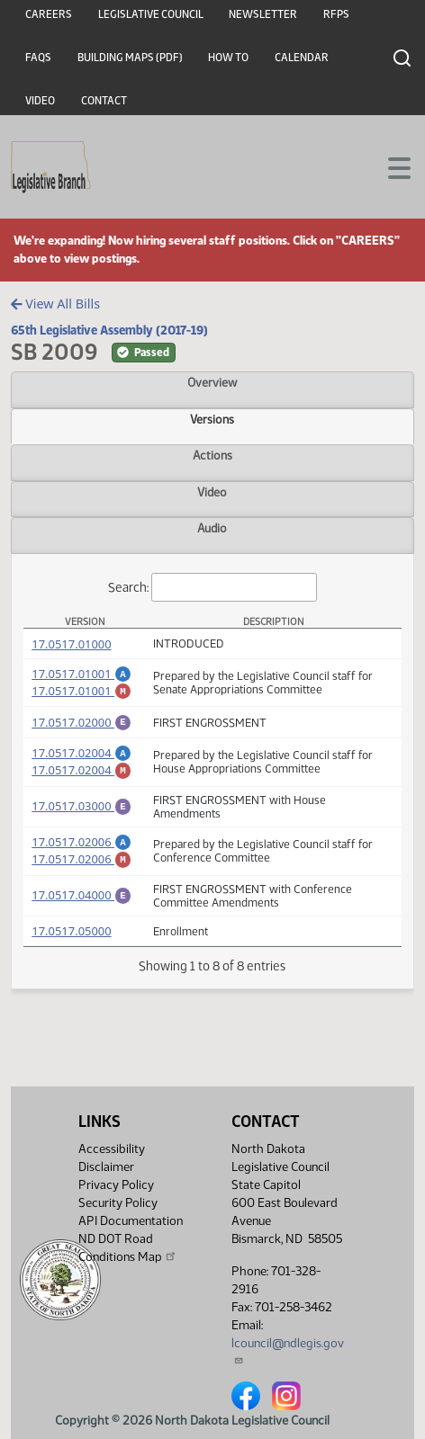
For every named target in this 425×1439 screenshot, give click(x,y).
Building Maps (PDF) (130, 57)
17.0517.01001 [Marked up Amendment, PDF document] (81, 693)
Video (40, 100)
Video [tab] (212, 492)
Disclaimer (106, 1167)
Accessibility (111, 1149)
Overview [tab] (212, 382)
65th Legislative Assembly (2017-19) (109, 330)
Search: (212, 588)
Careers (48, 14)
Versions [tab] (212, 419)
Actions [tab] (212, 455)
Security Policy (118, 1203)
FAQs (38, 57)
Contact (104, 100)
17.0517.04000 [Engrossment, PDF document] (81, 913)
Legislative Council (150, 14)
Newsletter (263, 14)
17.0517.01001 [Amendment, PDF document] (81, 674)
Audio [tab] (212, 528)
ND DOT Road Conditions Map (127, 1248)
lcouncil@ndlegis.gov (287, 1350)
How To (228, 57)
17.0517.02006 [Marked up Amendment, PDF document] (81, 875)
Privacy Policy (116, 1185)
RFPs (336, 14)
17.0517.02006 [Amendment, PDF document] (81, 855)
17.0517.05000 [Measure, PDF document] (71, 950)
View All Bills (55, 303)
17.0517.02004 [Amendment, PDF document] (81, 761)
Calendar (302, 57)
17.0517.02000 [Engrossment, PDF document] (81, 728)
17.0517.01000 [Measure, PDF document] (71, 644)
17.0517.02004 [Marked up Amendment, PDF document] (81, 781)
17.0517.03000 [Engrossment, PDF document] (81, 818)
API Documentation (130, 1221)
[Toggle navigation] (389, 166)
